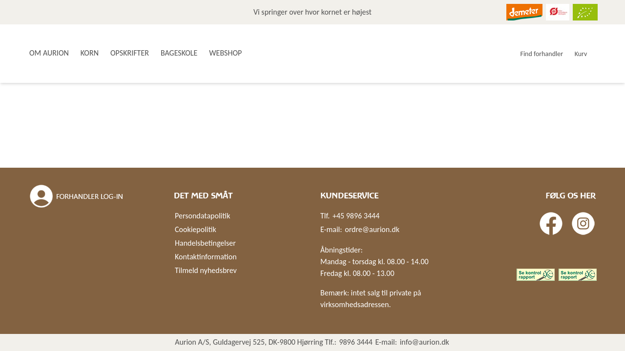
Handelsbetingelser (205, 243)
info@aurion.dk (424, 342)
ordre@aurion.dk (372, 229)
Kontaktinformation (206, 256)
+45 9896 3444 (356, 215)
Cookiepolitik (195, 229)
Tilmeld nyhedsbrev (206, 270)
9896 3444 (356, 342)
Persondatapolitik (202, 215)
